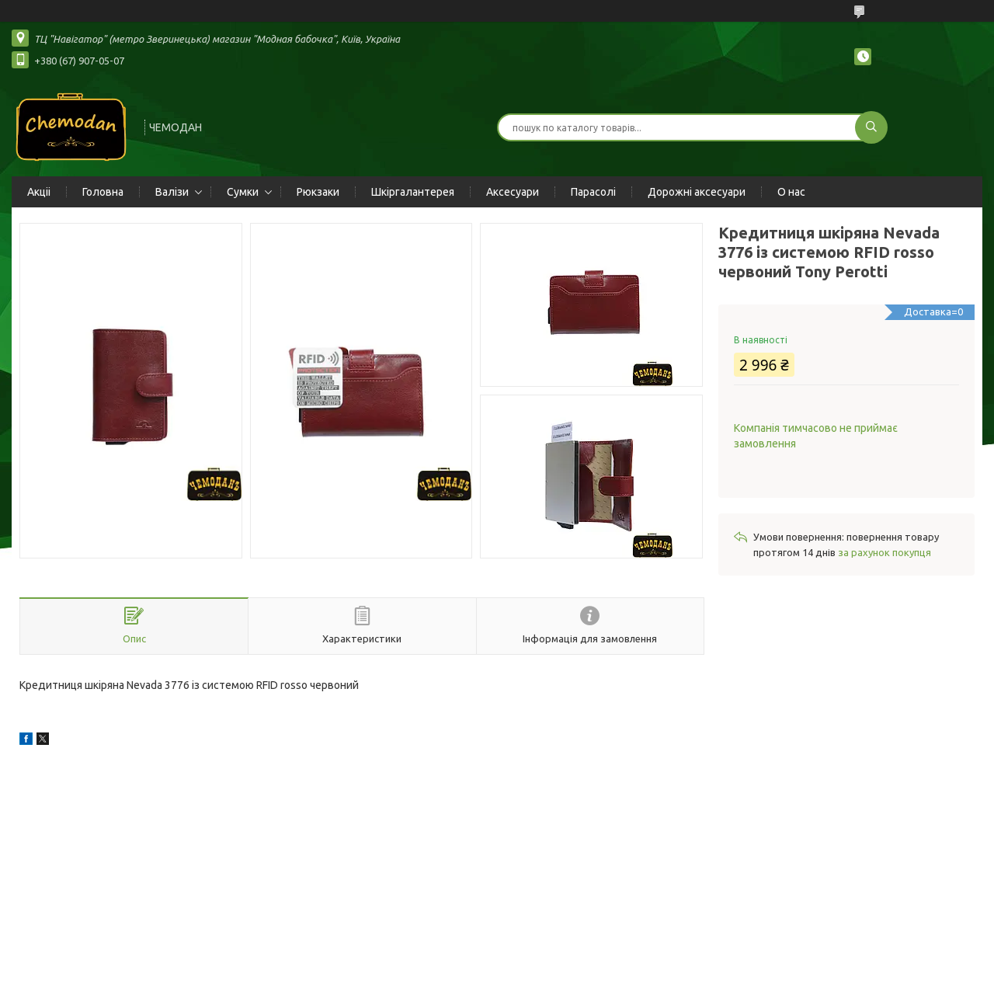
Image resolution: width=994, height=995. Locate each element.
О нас (791, 191)
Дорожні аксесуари (697, 191)
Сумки (243, 191)
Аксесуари (512, 191)
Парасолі (593, 191)
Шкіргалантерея (412, 191)
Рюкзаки (318, 191)
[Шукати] (871, 127)
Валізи (172, 191)
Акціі (38, 191)
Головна (102, 191)
